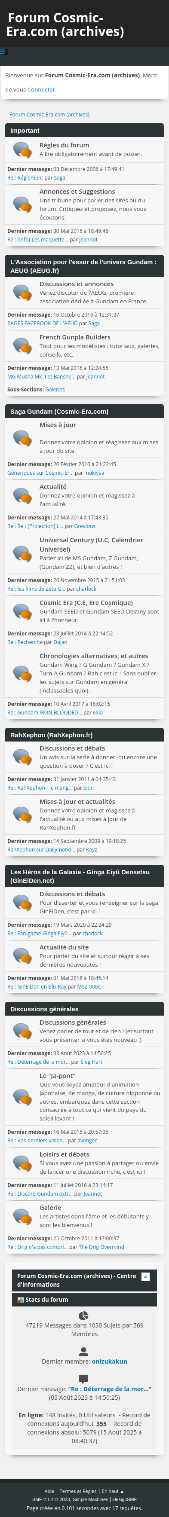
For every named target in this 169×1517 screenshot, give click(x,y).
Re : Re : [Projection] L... (35, 526)
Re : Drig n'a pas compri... (37, 1247)
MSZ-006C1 (90, 986)
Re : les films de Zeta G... (36, 588)
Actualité (53, 486)
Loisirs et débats (64, 1154)
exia (98, 712)
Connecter (41, 89)
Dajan (60, 642)
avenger (87, 1140)
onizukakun (109, 1361)
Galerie (50, 1207)
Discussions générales (73, 1022)
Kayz (91, 849)
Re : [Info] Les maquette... (37, 239)
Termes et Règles (78, 1491)
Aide (49, 1491)
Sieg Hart (91, 1061)
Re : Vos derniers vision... (37, 1140)
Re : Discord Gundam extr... (40, 1193)
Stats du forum (42, 1299)
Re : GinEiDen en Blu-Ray (36, 986)
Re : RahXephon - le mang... (40, 787)
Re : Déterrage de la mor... (38, 1061)
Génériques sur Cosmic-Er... (40, 472)
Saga (59, 177)
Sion (88, 787)
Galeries (55, 389)
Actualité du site (64, 947)
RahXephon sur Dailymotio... (41, 849)
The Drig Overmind (101, 1247)
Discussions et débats (72, 748)
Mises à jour (58, 424)
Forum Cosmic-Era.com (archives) (65, 24)
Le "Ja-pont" (58, 1075)
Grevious (84, 526)
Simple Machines (90, 1499)
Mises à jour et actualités (77, 801)
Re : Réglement (25, 177)
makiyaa (94, 472)
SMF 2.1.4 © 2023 (51, 1499)
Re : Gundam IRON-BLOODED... (44, 712)
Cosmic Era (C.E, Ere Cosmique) (86, 602)
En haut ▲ (113, 1491)
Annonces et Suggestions (77, 191)
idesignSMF (124, 1499)
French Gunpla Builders (75, 337)
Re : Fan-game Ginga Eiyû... (39, 933)
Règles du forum (64, 144)
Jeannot (88, 239)
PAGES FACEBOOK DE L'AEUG (42, 323)
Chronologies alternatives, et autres (94, 655)
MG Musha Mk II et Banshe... (41, 376)
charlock (86, 588)
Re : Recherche (25, 642)
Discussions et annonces (77, 283)
